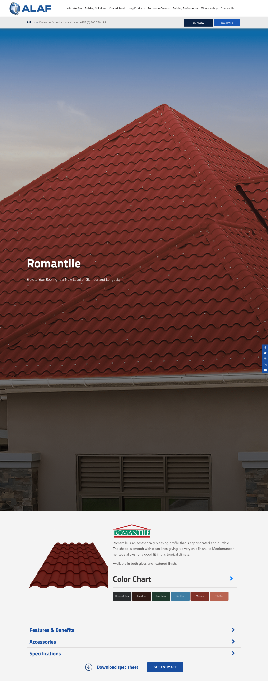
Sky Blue (180, 596)
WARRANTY (227, 23)
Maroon (200, 596)
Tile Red (219, 596)
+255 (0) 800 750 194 (93, 22)
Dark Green (161, 596)
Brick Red (141, 596)
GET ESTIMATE (165, 667)
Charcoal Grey (122, 596)
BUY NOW (198, 23)
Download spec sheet (111, 667)
